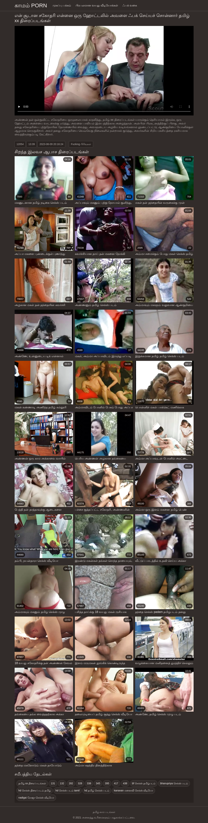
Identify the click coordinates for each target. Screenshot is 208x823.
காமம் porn (31, 5)
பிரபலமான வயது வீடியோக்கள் (97, 5)
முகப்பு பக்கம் (62, 5)
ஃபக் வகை (130, 5)
